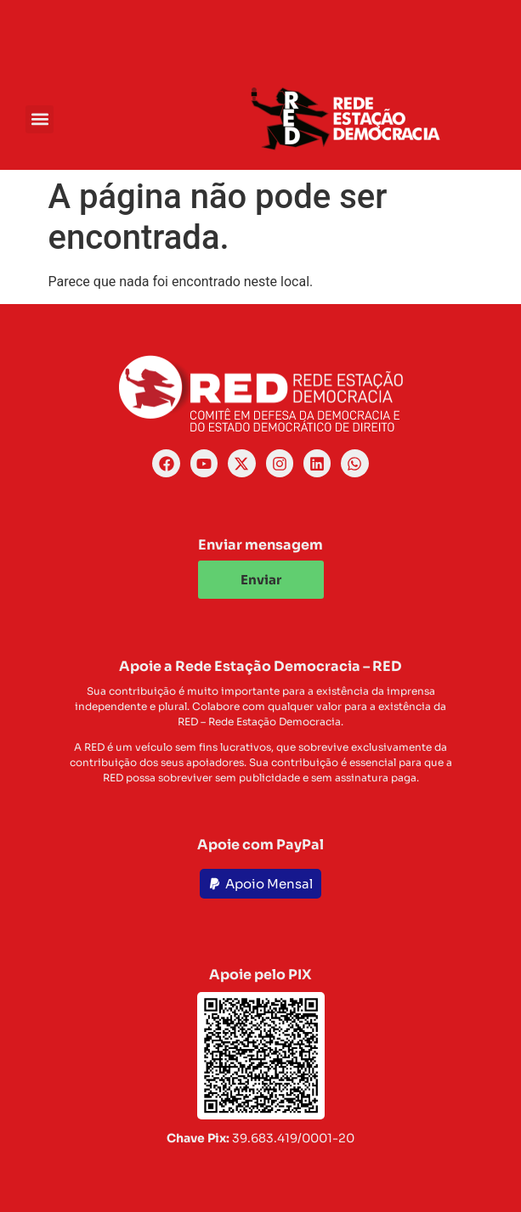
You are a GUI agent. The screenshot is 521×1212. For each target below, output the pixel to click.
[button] (39, 119)
